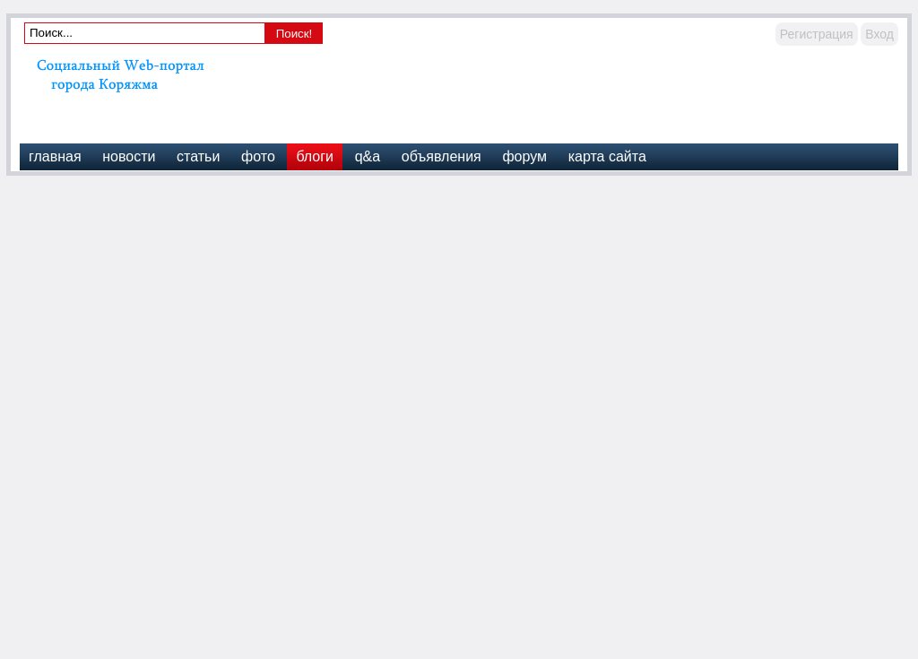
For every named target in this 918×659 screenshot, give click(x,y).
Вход (879, 34)
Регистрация (816, 34)
